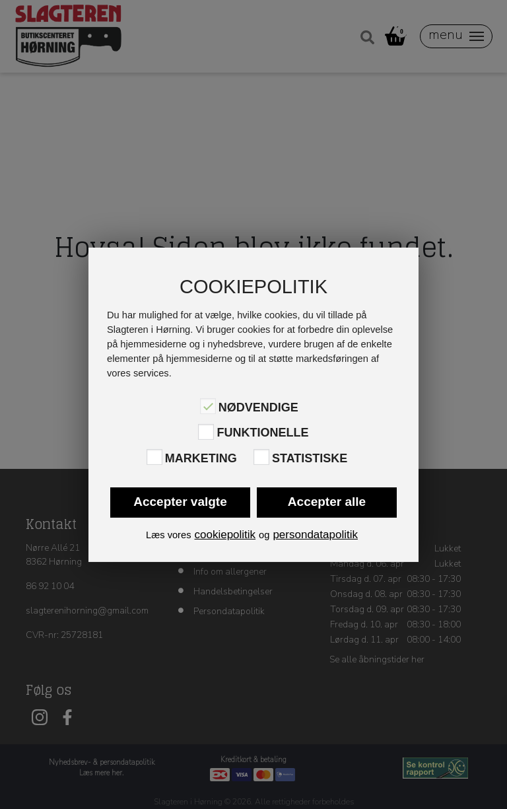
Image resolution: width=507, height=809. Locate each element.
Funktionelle (262, 432)
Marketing (201, 458)
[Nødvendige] (208, 406)
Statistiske (309, 458)
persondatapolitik (315, 534)
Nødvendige (258, 407)
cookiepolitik (224, 534)
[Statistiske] (261, 457)
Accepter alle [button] (327, 502)
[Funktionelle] (206, 431)
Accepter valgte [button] (180, 502)
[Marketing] (154, 457)
